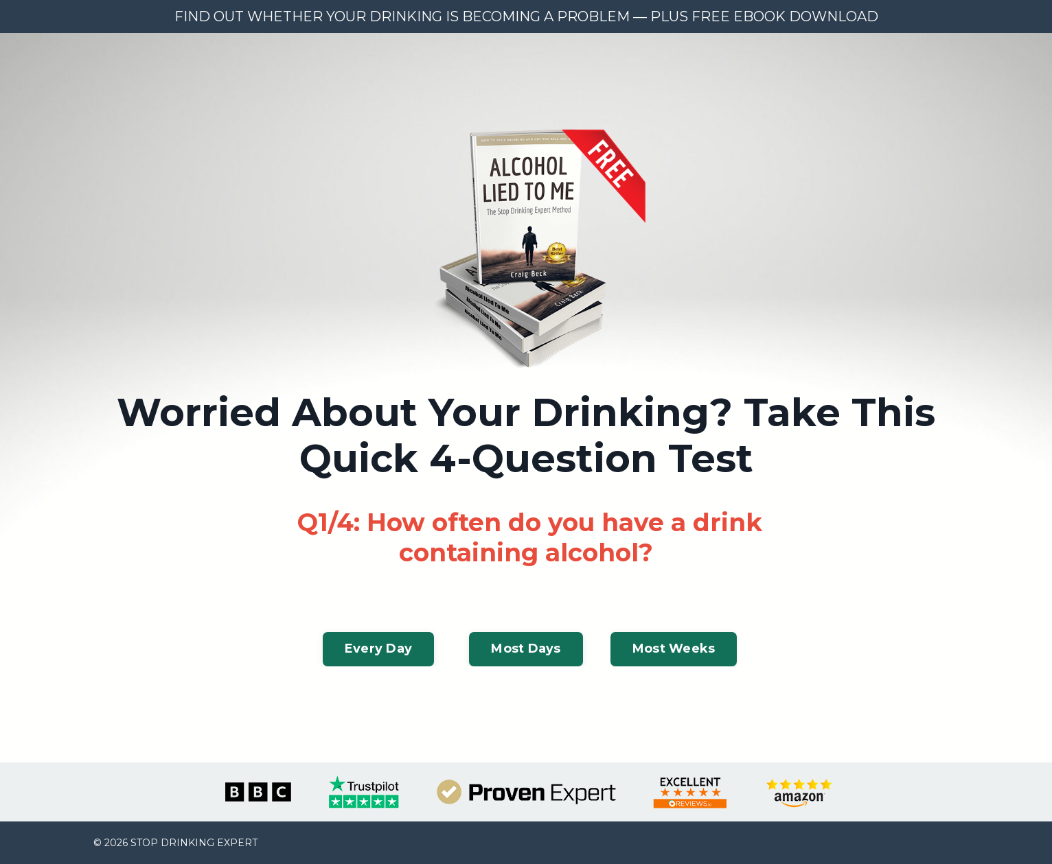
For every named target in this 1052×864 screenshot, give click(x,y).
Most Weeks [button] (674, 648)
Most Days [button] (525, 648)
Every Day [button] (378, 648)
